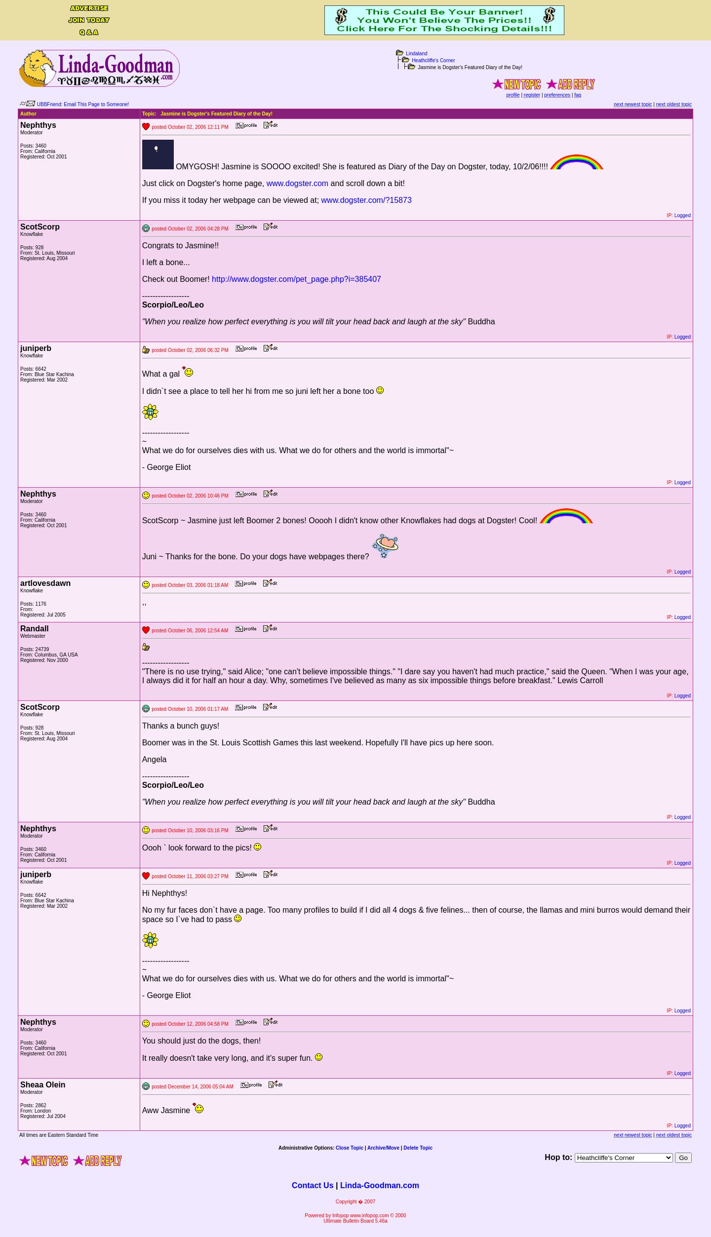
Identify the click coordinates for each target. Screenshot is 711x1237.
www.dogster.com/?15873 (366, 200)
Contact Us (312, 1185)
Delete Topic (418, 1148)
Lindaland (416, 53)
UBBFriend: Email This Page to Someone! (83, 104)
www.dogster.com (297, 183)
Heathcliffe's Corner (433, 60)
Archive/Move (383, 1148)
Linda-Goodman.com (379, 1185)
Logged (682, 215)
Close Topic (349, 1148)
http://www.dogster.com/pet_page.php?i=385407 (296, 279)
